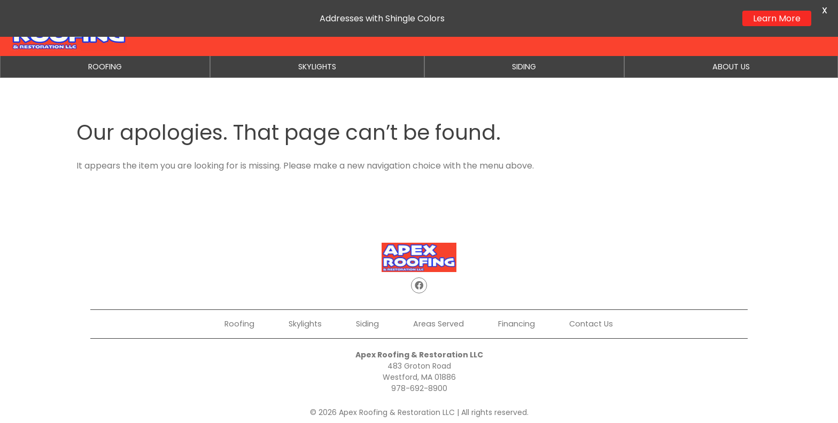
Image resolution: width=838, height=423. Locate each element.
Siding (524, 66)
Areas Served (438, 323)
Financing (622, 27)
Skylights (317, 66)
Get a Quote (555, 27)
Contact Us (687, 27)
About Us (731, 66)
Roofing (105, 66)
